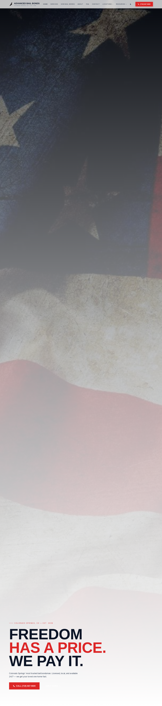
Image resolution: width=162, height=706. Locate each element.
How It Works (52, 686)
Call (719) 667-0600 (24, 686)
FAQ (87, 4)
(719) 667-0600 (144, 4)
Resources (121, 4)
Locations (108, 4)
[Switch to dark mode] (131, 4)
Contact (96, 4)
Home (45, 4)
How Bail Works (68, 4)
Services (54, 4)
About (80, 4)
